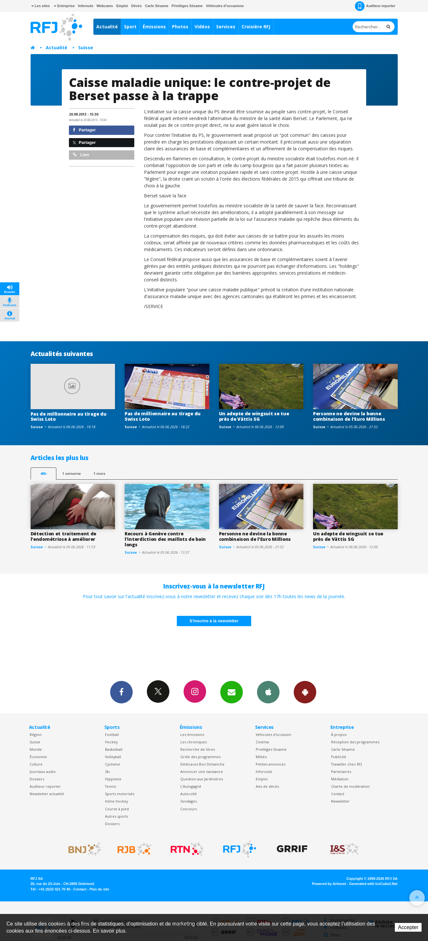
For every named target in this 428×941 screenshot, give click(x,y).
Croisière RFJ (256, 27)
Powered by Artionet (329, 884)
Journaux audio (43, 771)
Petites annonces (270, 764)
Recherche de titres (197, 749)
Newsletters (231, 692)
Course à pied (117, 809)
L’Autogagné (190, 786)
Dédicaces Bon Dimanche (202, 764)
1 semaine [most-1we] (71, 473)
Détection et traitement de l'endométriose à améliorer (64, 536)
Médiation (339, 779)
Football (112, 734)
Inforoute (85, 6)
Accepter (408, 927)
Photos (180, 27)
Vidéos (202, 27)
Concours (188, 809)
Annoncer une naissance (201, 771)
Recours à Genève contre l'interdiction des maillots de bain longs (165, 539)
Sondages (188, 801)
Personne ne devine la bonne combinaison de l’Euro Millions (349, 416)
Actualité (107, 27)
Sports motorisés (119, 794)
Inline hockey (116, 801)
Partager (84, 129)
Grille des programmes (200, 757)
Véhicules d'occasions (225, 6)
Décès (136, 6)
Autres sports (116, 816)
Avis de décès (267, 786)
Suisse (85, 47)
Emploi (122, 6)
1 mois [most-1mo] (99, 473)
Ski (107, 771)
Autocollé (188, 794)
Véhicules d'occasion (273, 734)
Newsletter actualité (47, 794)
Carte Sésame (156, 6)
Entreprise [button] (64, 6)
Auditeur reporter (45, 786)
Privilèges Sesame (271, 749)
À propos (339, 734)
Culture (36, 764)
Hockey (111, 742)
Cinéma (262, 742)
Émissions (154, 27)
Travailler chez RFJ (346, 764)
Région (36, 734)
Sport (130, 27)
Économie (38, 757)
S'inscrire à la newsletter (214, 620)
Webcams (105, 6)
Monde (36, 749)
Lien (81, 154)
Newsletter (340, 801)
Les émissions (192, 734)
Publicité (338, 757)
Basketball (113, 749)
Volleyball (113, 757)
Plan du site (99, 889)
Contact (337, 794)
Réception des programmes (355, 742)
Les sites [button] (40, 6)
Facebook (121, 692)
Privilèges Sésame (187, 6)
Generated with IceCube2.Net (373, 884)
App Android (305, 692)
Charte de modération (350, 786)
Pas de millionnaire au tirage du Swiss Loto (69, 416)
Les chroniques (193, 742)
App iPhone (268, 692)
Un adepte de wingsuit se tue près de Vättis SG (254, 416)
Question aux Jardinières (201, 779)
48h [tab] (43, 473)
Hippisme (113, 779)
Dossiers (37, 779)
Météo (261, 757)
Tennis (110, 786)
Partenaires (341, 771)
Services (225, 27)
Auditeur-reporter (375, 6)
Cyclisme (112, 764)
